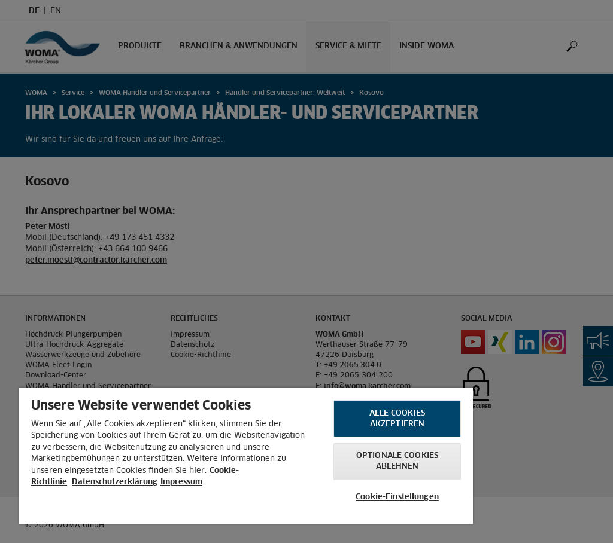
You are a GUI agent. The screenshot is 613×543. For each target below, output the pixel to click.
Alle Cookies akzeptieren (397, 419)
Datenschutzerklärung (114, 482)
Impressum (181, 482)
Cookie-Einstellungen (397, 497)
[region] (246, 456)
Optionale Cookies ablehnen (397, 461)
